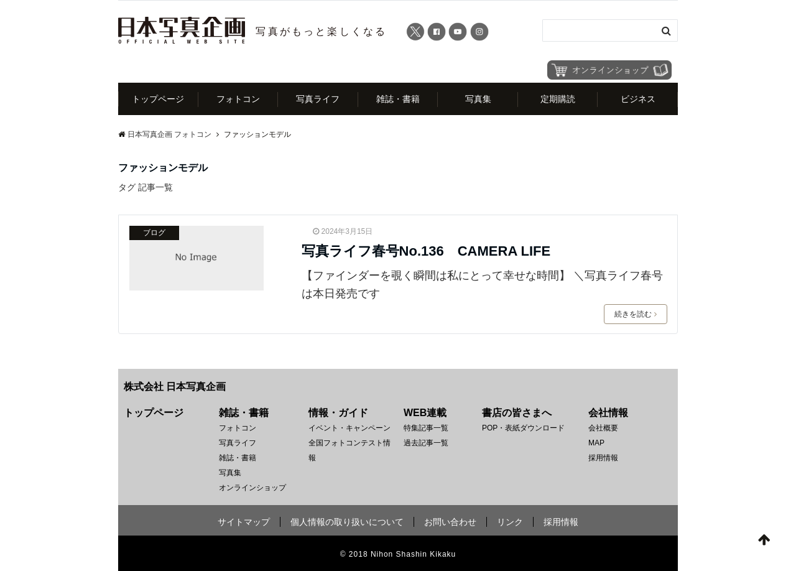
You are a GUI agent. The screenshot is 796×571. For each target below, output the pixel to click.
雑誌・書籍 (398, 99)
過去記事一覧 (426, 443)
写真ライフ (318, 99)
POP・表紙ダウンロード (523, 428)
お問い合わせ (450, 522)
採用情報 (603, 457)
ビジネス (638, 99)
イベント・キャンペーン (349, 428)
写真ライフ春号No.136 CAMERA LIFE (426, 251)
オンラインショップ (252, 487)
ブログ (154, 232)
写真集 (478, 99)
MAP (596, 443)
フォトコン (238, 99)
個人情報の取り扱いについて (347, 522)
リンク (510, 522)
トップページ (158, 99)
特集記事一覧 (426, 428)
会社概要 (603, 428)
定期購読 (557, 99)
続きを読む (635, 314)
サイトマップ (244, 522)
